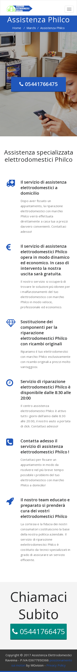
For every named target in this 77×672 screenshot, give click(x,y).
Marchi (31, 28)
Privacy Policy (56, 665)
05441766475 (38, 83)
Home (16, 28)
